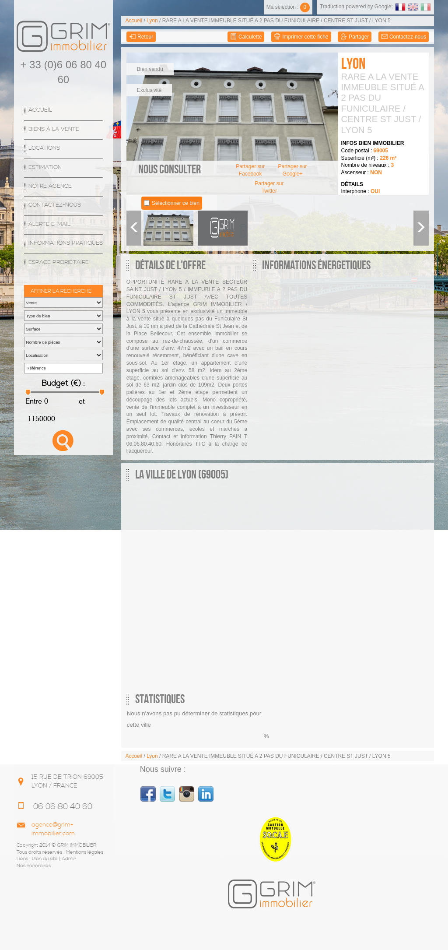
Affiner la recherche (61, 291)
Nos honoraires (34, 866)
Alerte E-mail (49, 224)
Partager (354, 37)
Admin (69, 859)
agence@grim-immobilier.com (53, 829)
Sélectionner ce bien (176, 203)
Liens (22, 859)
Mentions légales (84, 852)
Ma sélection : (288, 7)
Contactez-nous (54, 205)
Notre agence (50, 186)
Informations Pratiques (65, 243)
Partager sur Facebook (250, 170)
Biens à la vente (53, 129)
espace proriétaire (58, 262)
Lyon (152, 21)
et (81, 401)
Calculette (246, 37)
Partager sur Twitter (269, 187)
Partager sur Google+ (292, 170)
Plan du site (45, 859)
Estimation (45, 167)
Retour (141, 37)
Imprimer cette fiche (301, 37)
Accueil (40, 110)
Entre (33, 401)
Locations (44, 148)
